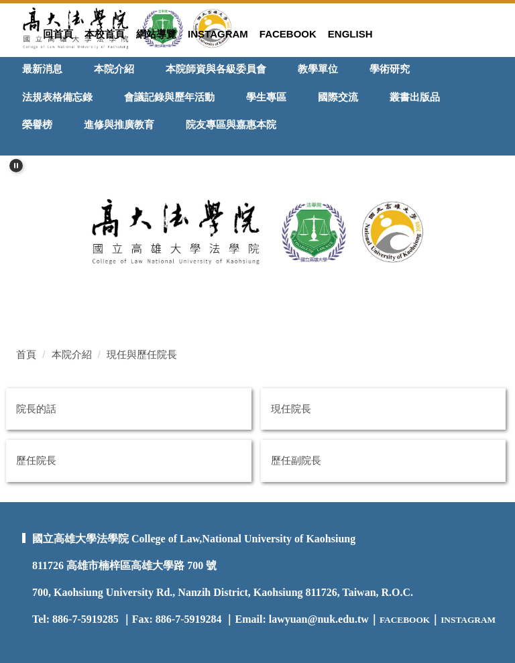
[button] (16, 165)
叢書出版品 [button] (415, 97)
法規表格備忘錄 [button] (57, 97)
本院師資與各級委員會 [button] (216, 68)
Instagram (218, 34)
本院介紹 (72, 354)
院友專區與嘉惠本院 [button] (231, 124)
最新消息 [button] (42, 68)
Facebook (288, 34)
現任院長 (291, 408)
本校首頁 (104, 34)
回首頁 (58, 34)
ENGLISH (350, 34)
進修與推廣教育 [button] (119, 124)
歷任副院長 (296, 460)
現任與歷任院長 (142, 354)
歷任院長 (36, 460)
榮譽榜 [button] (37, 124)
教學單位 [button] (318, 68)
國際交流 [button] (338, 97)
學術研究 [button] (389, 68)
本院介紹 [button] (114, 68)
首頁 (26, 354)
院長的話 (36, 408)
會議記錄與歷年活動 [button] (169, 97)
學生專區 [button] (266, 97)
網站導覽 (156, 34)
